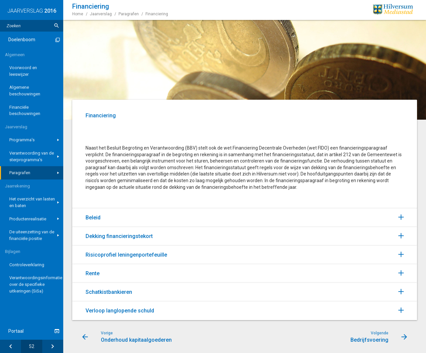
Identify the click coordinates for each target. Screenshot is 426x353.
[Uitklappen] (407, 216)
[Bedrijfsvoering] (52, 346)
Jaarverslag (16, 126)
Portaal (16, 331)
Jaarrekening (17, 185)
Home (77, 14)
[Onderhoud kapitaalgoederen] (10, 346)
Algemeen (15, 54)
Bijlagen (12, 251)
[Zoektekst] (31, 26)
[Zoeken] (56, 26)
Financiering (156, 14)
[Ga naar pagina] (31, 346)
